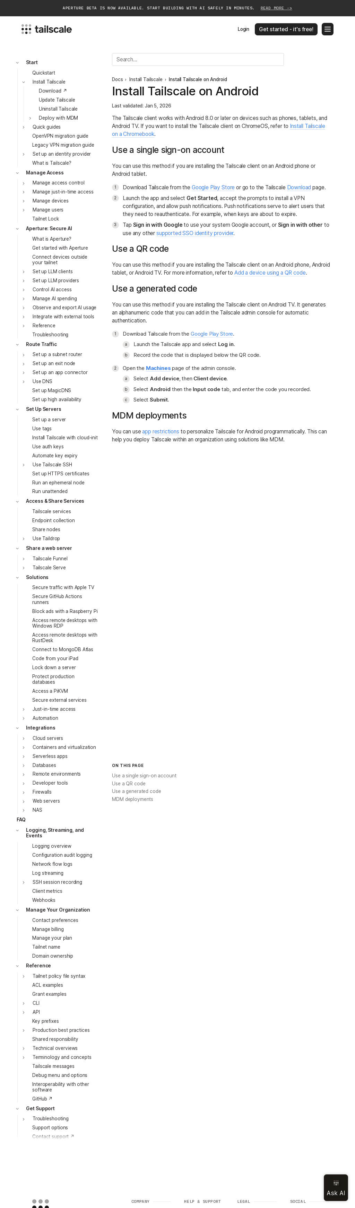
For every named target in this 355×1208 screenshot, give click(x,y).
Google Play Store (213, 187)
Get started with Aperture (60, 248)
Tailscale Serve (49, 567)
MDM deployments (132, 799)
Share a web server (49, 548)
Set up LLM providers (56, 280)
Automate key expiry (54, 455)
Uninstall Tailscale (58, 109)
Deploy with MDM (58, 118)
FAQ (21, 819)
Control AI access (52, 289)
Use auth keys (47, 446)
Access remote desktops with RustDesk (64, 637)
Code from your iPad (55, 658)
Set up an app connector (60, 372)
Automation (45, 718)
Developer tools (50, 783)
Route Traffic (41, 344)
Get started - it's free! (286, 29)
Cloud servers (48, 738)
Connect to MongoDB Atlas (62, 649)
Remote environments (57, 774)
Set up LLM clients (53, 271)
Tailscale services (51, 511)
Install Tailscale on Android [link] (198, 79)
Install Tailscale (49, 82)
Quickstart (43, 73)
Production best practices (61, 1030)
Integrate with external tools (63, 316)
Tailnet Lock (45, 219)
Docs (117, 79)
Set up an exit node (54, 363)
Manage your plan (52, 938)
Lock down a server (54, 667)
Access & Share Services (55, 501)
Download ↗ (53, 91)
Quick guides (47, 127)
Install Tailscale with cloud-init (65, 437)
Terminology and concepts (62, 1057)
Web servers (46, 801)
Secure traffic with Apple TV (63, 587)
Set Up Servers (43, 409)
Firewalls (42, 792)
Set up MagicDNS (51, 390)
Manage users (48, 210)
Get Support (40, 1108)
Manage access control (59, 182)
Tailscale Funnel (50, 558)
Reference (44, 325)
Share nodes (46, 529)
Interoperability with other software (60, 1087)
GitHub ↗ (42, 1099)
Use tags (42, 428)
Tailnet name (46, 947)
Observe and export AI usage (64, 307)
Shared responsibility (55, 1039)
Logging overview (51, 846)
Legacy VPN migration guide (63, 145)
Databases (44, 765)
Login (243, 29)
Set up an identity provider (62, 154)
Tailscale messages (53, 1066)
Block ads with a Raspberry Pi (64, 611)
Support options (50, 1127)
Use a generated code (136, 791)
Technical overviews (55, 1048)
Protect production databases (53, 679)
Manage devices (51, 201)
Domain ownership (52, 956)
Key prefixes (45, 1021)
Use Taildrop (46, 538)
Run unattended (49, 491)
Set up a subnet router (57, 354)
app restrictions (160, 431)
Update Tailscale (57, 100)
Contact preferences (55, 920)
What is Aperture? (51, 239)
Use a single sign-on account (144, 775)
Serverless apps (50, 756)
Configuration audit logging (62, 855)
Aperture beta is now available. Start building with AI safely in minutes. (177, 8)
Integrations (40, 728)
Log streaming (47, 873)
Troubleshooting (50, 334)
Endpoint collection (53, 520)
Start (31, 62)
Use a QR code (128, 783)
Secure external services (59, 700)
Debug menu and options (59, 1075)
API (36, 1012)
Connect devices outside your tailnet (59, 259)
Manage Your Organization (58, 910)
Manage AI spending (55, 298)
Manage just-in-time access (63, 192)
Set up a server (49, 419)
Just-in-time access (54, 709)
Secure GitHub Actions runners (57, 599)
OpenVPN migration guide (60, 136)
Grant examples (49, 994)
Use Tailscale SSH (52, 464)
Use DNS (42, 381)
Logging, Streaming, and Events (55, 832)
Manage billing (47, 929)
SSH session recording (57, 882)
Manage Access (44, 172)
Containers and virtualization (64, 747)
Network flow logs (52, 864)
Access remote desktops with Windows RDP (64, 623)
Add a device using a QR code (270, 272)
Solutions (37, 577)
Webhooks (43, 900)
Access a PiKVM (50, 691)
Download (299, 187)
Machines (158, 368)
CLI (36, 1003)
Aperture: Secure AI (49, 228)
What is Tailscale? (51, 163)
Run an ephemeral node (58, 482)
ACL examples (47, 985)
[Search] (198, 59)
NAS (37, 810)
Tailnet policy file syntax (59, 976)
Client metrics (47, 891)
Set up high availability (56, 399)
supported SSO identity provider (194, 233)
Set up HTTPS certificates (60, 473)
